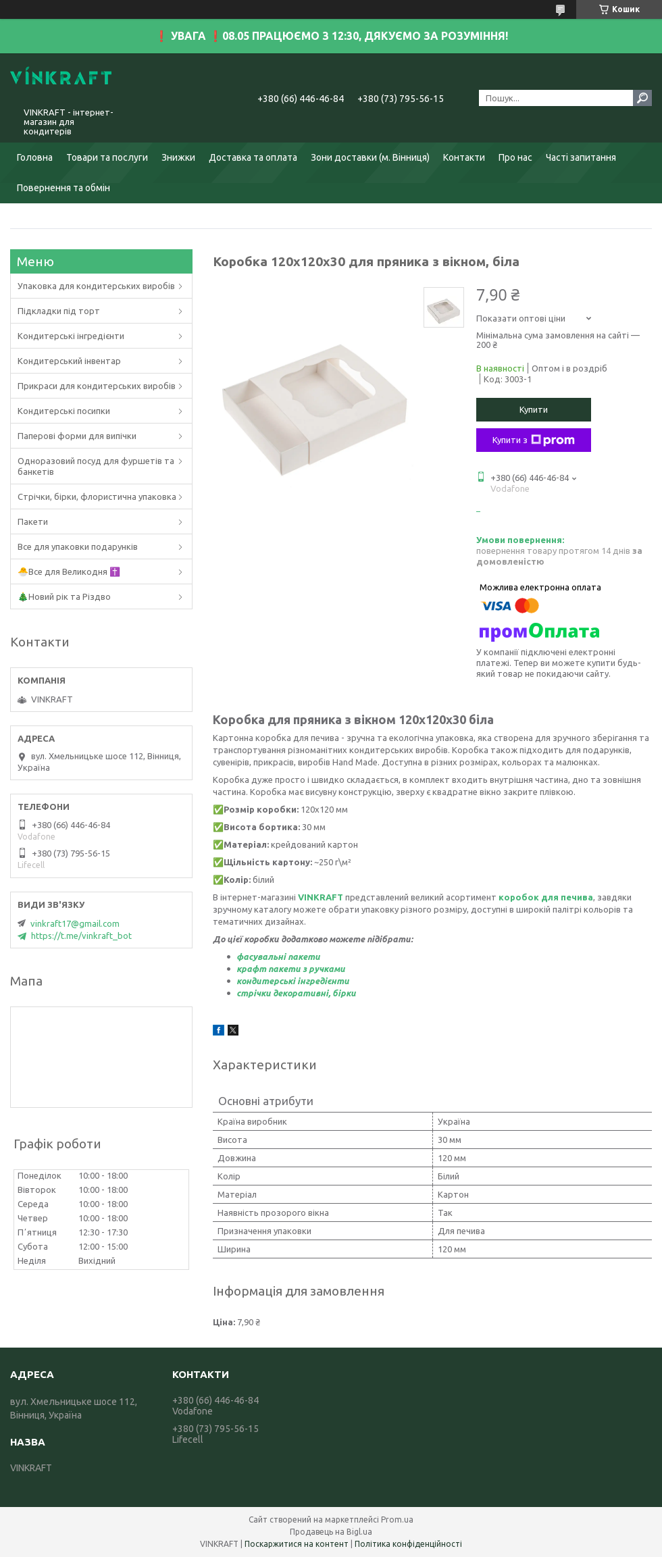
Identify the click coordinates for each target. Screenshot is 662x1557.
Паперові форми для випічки (77, 435)
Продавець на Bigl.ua (331, 1531)
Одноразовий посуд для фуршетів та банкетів (96, 466)
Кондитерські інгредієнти (71, 335)
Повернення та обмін (63, 187)
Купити (533, 409)
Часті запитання (581, 157)
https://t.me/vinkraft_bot (81, 935)
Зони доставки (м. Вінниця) (370, 157)
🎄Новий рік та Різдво (64, 596)
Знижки (178, 157)
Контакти (464, 157)
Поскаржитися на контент (297, 1543)
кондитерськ (264, 981)
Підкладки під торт (59, 310)
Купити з (533, 440)
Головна (35, 157)
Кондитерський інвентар (69, 360)
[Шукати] (642, 98)
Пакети (33, 521)
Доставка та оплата (253, 157)
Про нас (515, 157)
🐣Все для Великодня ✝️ (69, 571)
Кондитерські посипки (64, 410)
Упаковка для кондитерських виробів (96, 285)
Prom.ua (397, 1519)
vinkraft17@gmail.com (75, 923)
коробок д (523, 897)
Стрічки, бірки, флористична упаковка (97, 496)
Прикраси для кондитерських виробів (97, 385)
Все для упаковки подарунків (78, 546)
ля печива (570, 897)
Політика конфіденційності (408, 1543)
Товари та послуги (107, 157)
